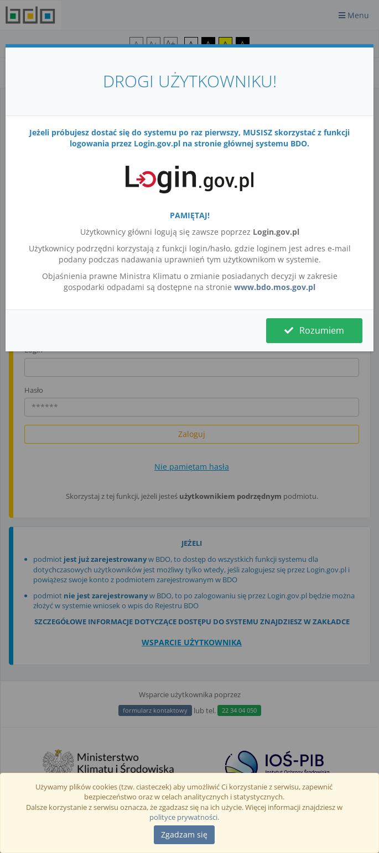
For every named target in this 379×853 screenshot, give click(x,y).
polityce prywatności (183, 817)
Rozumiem (314, 330)
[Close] (184, 834)
